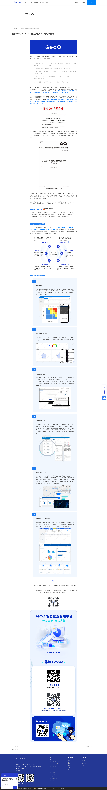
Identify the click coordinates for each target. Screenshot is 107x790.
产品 (31, 2)
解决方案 (36, 2)
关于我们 (42, 2)
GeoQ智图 (15, 28)
